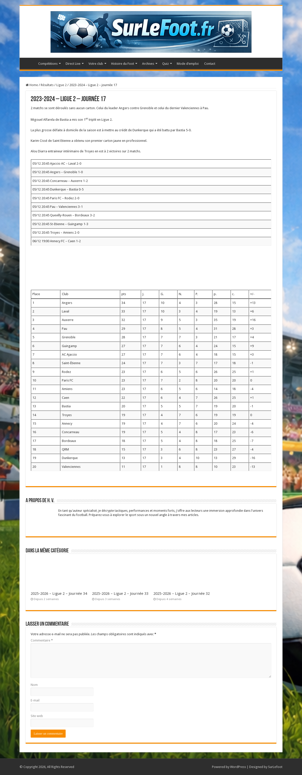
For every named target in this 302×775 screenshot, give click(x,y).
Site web (37, 716)
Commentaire (42, 640)
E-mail (35, 700)
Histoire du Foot (122, 64)
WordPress (238, 767)
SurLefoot (275, 767)
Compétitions (48, 64)
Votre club (96, 64)
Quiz (165, 64)
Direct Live (73, 64)
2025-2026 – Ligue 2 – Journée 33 (120, 593)
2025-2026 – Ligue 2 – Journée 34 (59, 593)
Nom (34, 685)
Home (32, 85)
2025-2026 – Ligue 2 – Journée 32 (181, 593)
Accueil (28, 63)
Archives (148, 64)
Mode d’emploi (188, 64)
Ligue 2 (61, 85)
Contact (209, 64)
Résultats (47, 85)
